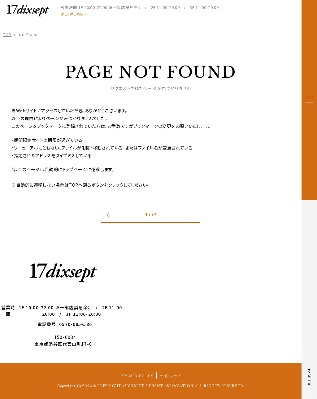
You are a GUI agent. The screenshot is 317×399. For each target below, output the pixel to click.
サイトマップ (170, 375)
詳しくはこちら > (73, 14)
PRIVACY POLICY (137, 375)
